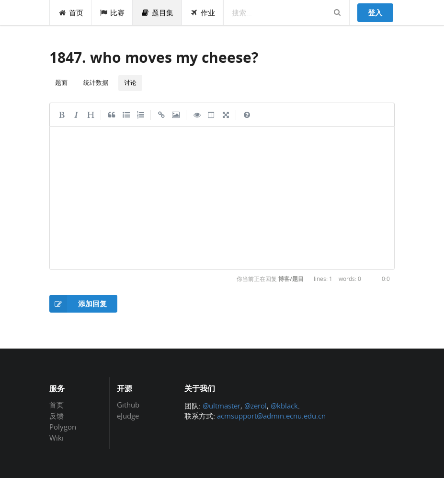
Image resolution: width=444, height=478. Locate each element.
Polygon (62, 426)
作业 (202, 12)
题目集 (157, 12)
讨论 (130, 82)
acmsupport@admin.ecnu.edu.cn (271, 415)
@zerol (255, 405)
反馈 (56, 415)
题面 (61, 82)
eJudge (128, 415)
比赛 (112, 12)
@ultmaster (221, 405)
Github (128, 405)
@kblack (284, 405)
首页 (70, 12)
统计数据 (95, 82)
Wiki (56, 437)
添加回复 (78, 304)
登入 (375, 12)
